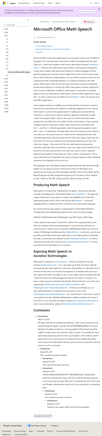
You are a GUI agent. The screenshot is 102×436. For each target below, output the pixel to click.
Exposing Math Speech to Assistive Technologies (52, 49)
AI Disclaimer (6, 431)
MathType (74, 97)
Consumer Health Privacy (65, 431)
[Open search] (91, 3)
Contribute (40, 431)
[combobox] (16, 25)
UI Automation (61, 261)
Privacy (49, 431)
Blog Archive (44, 22)
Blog (30, 431)
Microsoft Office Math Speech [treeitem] (19, 72)
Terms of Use (83, 431)
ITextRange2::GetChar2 (79, 238)
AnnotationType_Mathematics (85, 300)
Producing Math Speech (44, 46)
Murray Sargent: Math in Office (64, 22)
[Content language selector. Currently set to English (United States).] (12, 426)
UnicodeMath (79, 194)
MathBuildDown (71, 232)
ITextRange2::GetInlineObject (77, 241)
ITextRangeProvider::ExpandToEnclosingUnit (62, 284)
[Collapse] (28, 20)
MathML (78, 200)
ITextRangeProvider (48, 265)
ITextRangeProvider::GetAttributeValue (49, 294)
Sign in (96, 3)
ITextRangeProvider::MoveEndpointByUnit (50, 287)
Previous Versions (20, 431)
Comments (39, 52)
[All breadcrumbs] (36, 22)
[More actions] (98, 22)
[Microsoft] (4, 3)
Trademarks (6, 434)
